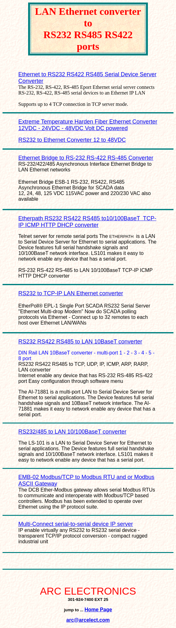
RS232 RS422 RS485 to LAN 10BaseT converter (80, 341)
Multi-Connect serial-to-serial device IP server (75, 524)
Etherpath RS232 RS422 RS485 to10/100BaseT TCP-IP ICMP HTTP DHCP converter (87, 221)
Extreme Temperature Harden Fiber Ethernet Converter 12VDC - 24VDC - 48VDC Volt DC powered (87, 124)
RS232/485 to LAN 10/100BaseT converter (72, 432)
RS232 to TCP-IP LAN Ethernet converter (70, 293)
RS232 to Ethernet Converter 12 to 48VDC (72, 140)
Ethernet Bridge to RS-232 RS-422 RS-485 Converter (85, 158)
